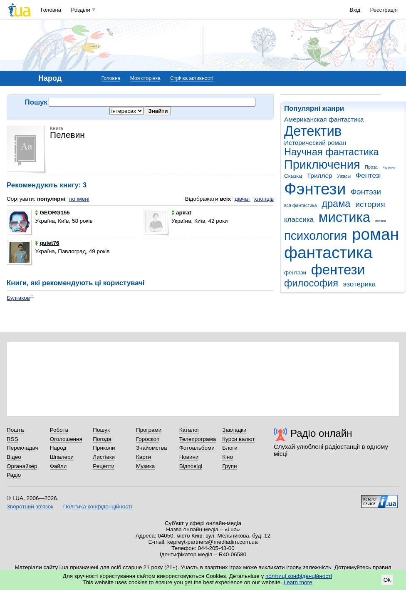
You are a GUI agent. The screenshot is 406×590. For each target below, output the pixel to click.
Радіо (14, 475)
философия (311, 283)
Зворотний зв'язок (30, 506)
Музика (145, 466)
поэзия (380, 221)
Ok (387, 580)
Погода (102, 439)
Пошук (101, 430)
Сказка (293, 176)
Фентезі (368, 175)
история (370, 204)
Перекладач (22, 448)
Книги (17, 283)
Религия (389, 167)
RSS (12, 439)
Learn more (298, 582)
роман (375, 234)
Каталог (189, 430)
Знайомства (151, 448)
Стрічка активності (191, 78)
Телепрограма (197, 439)
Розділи (80, 10)
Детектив (313, 131)
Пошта (15, 430)
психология (315, 235)
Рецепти (103, 466)
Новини (189, 457)
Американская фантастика (324, 119)
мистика (344, 217)
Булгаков (18, 298)
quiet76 (47, 243)
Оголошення (66, 439)
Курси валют (238, 439)
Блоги (230, 448)
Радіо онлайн (321, 433)
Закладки (234, 430)
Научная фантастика (331, 152)
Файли (58, 466)
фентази (295, 272)
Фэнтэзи (366, 191)
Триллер (319, 175)
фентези (338, 269)
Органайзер (22, 466)
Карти (143, 457)
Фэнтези (315, 189)
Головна (51, 10)
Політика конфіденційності (97, 506)
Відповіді (191, 466)
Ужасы (344, 176)
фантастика (328, 252)
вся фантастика (300, 205)
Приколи (104, 448)
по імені (79, 199)
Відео (14, 457)
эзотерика (359, 284)
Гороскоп (147, 439)
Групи (229, 466)
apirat (181, 212)
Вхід (355, 10)
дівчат (242, 199)
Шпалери (62, 457)
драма (336, 203)
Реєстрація (384, 10)
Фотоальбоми (197, 448)
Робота (59, 430)
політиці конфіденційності (298, 576)
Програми (148, 430)
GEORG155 (52, 212)
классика (299, 220)
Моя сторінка (145, 78)
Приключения (322, 164)
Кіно (227, 457)
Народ (58, 448)
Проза (371, 166)
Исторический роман (315, 142)
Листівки (104, 457)
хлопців (264, 199)
